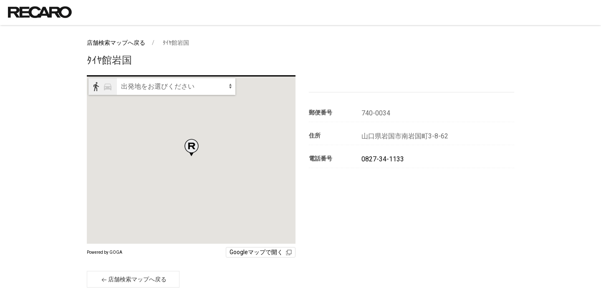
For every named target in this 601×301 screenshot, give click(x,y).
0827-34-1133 (382, 159)
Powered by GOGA (104, 252)
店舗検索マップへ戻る (116, 42)
